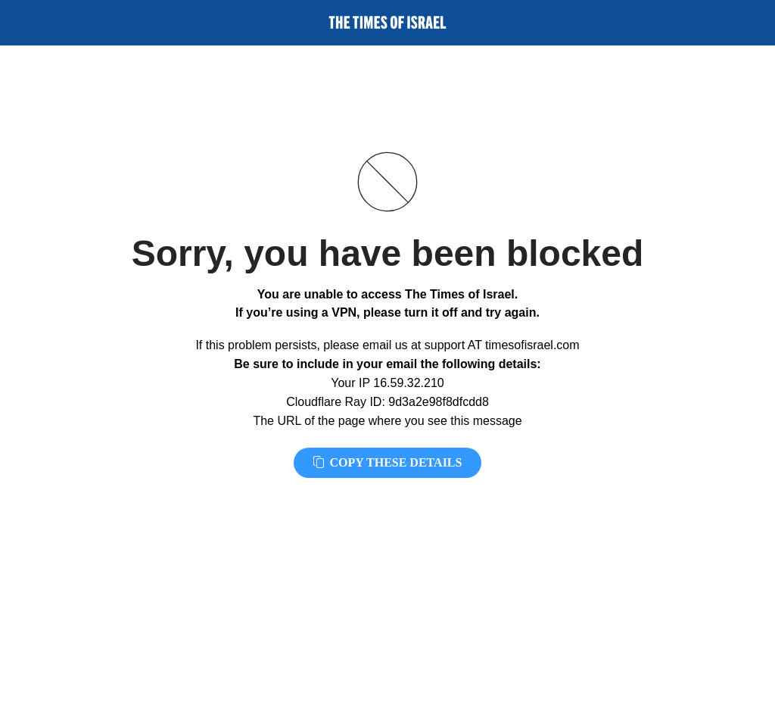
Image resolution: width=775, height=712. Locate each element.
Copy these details (387, 462)
